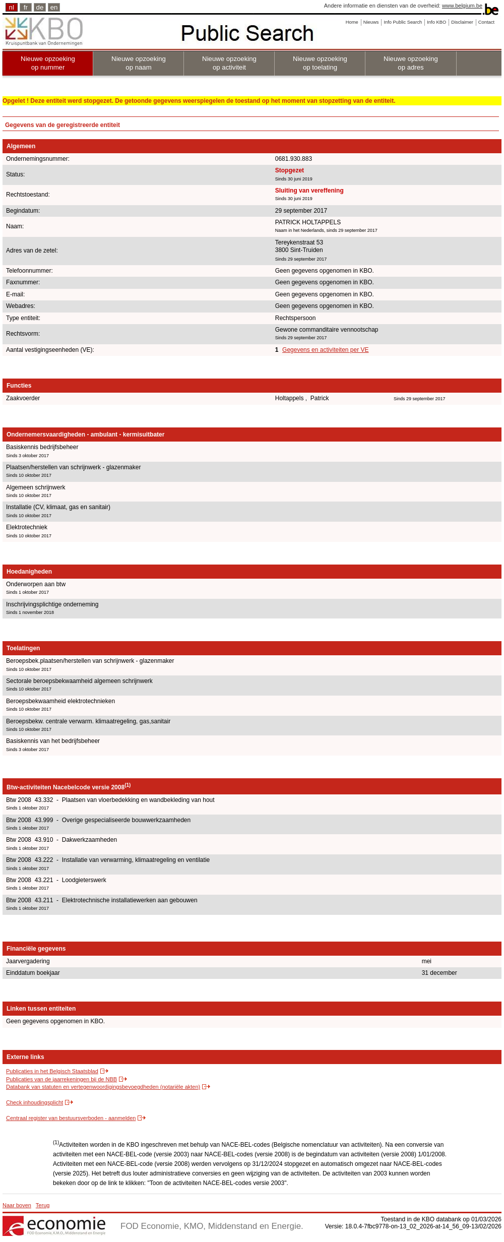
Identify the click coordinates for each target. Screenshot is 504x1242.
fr (26, 7)
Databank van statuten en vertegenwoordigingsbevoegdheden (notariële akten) (103, 1087)
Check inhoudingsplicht (34, 1102)
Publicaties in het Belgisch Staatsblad (52, 1071)
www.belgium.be (462, 6)
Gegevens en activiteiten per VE (325, 349)
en (54, 7)
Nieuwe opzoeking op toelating (320, 63)
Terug (43, 1205)
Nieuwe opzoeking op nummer (48, 63)
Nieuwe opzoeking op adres (411, 63)
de (40, 7)
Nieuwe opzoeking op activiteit (229, 63)
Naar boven (17, 1205)
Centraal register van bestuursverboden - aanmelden (71, 1118)
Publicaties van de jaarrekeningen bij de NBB (61, 1079)
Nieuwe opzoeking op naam (138, 63)
